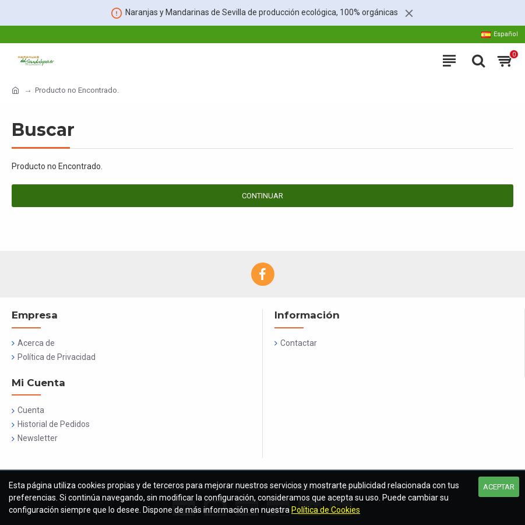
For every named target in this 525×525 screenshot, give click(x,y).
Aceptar (499, 486)
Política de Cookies (325, 509)
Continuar (262, 195)
